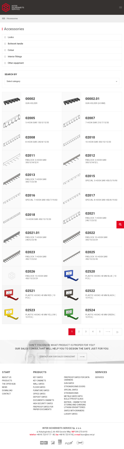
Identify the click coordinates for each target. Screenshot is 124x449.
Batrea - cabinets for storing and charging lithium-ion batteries (75, 404)
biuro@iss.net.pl (87, 435)
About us (6, 377)
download (7, 390)
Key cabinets (39, 380)
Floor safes (39, 387)
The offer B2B (9, 384)
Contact (6, 394)
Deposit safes (40, 397)
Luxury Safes (70, 414)
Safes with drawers (74, 411)
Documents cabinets (43, 400)
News (4, 387)
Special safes (71, 390)
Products (7, 380)
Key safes (38, 377)
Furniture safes (41, 390)
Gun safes (69, 383)
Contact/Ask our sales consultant (63, 356)
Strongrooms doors (74, 386)
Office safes (39, 394)
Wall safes (38, 384)
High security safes (43, 403)
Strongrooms (71, 393)
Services (99, 377)
